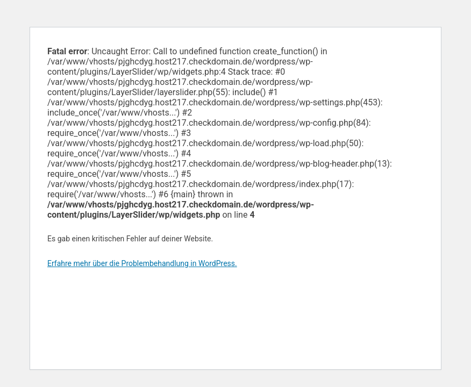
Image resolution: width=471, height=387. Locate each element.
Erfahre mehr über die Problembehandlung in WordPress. (142, 263)
